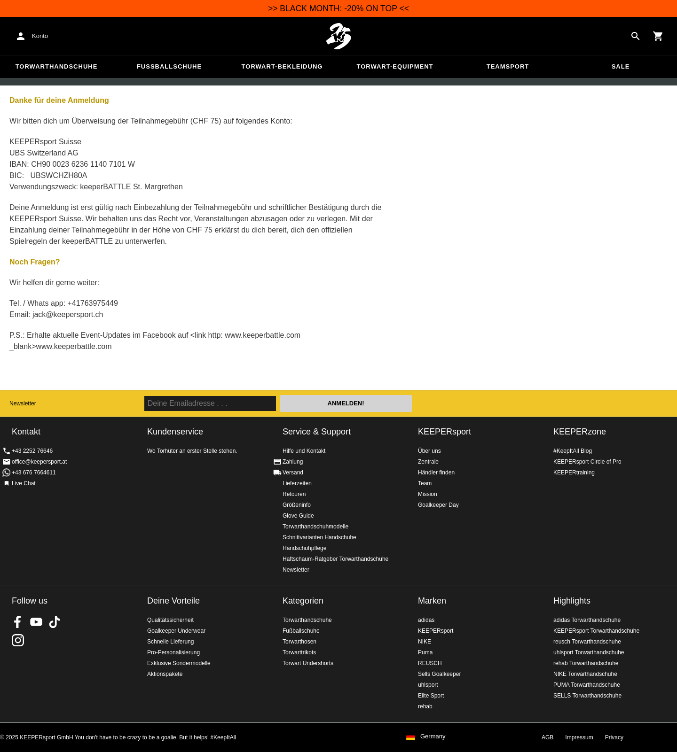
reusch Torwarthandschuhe (587, 641)
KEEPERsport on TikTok (54, 622)
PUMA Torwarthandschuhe (586, 685)
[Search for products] (635, 36)
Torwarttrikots (299, 652)
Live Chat (24, 483)
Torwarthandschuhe (57, 66)
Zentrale (428, 461)
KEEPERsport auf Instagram (18, 640)
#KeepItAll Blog (572, 451)
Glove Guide (298, 515)
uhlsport (428, 685)
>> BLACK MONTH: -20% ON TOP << (338, 8)
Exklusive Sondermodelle (179, 663)
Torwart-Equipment (394, 66)
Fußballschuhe (169, 66)
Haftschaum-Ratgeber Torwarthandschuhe (335, 559)
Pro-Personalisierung (173, 652)
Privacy (614, 737)
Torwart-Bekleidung (282, 66)
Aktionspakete (164, 674)
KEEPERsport (444, 431)
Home (338, 36)
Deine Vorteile (173, 600)
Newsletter (22, 403)
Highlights (571, 600)
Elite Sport (431, 695)
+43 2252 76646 (32, 451)
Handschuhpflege (304, 548)
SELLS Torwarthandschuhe (587, 695)
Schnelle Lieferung (170, 641)
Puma (425, 652)
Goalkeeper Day (438, 505)
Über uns (429, 451)
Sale (621, 66)
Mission (427, 494)
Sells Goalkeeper (439, 674)
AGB (547, 737)
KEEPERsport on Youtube (36, 622)
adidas (426, 620)
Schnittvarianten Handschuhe (319, 537)
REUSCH (430, 663)
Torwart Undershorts (308, 663)
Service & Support (317, 431)
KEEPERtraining (574, 472)
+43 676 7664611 (34, 472)
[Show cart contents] (658, 36)
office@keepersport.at (39, 461)
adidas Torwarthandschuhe (587, 620)
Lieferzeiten (297, 483)
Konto (40, 35)
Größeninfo (297, 505)
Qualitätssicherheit (170, 620)
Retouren (294, 494)
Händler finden (436, 472)
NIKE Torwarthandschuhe (585, 674)
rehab (425, 706)
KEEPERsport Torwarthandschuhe (596, 631)
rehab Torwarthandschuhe (586, 663)
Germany (432, 736)
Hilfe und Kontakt (304, 451)
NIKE (424, 641)
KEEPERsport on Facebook (18, 622)
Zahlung (293, 461)
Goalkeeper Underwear (176, 631)
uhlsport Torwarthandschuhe (588, 652)
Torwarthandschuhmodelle (315, 526)
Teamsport (508, 66)
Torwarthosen (299, 641)
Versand (293, 472)
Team (425, 483)
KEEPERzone (579, 431)
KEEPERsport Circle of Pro (587, 461)
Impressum (579, 737)
